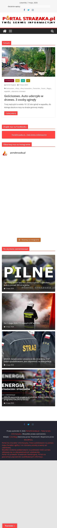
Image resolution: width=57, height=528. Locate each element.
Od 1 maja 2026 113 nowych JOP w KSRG (22, 323)
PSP (28, 80)
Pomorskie (36, 88)
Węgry (49, 88)
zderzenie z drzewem (18, 91)
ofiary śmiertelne (26, 88)
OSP (23, 80)
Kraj (17, 80)
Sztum (43, 88)
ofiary (17, 88)
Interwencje (9, 80)
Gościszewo (10, 88)
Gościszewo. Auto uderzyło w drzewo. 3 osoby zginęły (23, 98)
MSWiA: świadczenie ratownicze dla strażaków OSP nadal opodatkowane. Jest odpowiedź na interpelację (27, 360)
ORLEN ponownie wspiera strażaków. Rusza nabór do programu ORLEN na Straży (28, 398)
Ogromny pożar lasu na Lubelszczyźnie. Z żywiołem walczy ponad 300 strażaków (27, 283)
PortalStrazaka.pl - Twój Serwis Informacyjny (29, 135)
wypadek (7, 91)
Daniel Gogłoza (11, 85)
